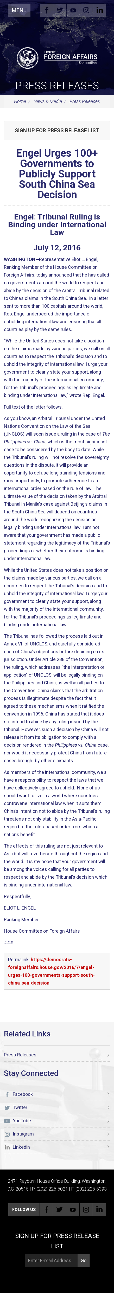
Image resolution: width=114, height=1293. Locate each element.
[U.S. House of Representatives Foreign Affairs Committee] (57, 57)
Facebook (46, 10)
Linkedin (99, 10)
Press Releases (57, 86)
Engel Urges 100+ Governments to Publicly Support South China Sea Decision (57, 174)
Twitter (59, 10)
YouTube (73, 10)
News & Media (48, 101)
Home (20, 101)
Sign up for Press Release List (57, 130)
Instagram (86, 10)
